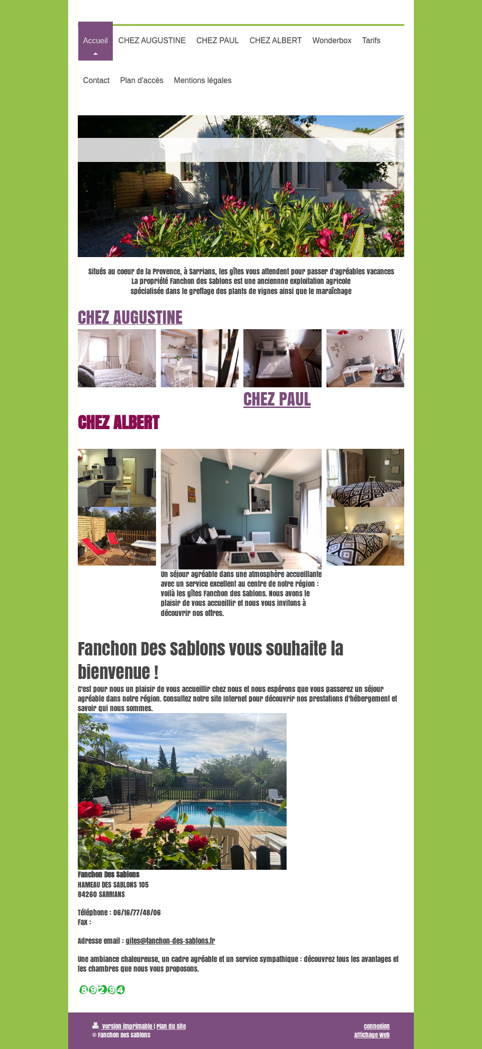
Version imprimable (123, 1026)
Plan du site (171, 1026)
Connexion (377, 1026)
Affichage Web (372, 1034)
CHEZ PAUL (277, 398)
